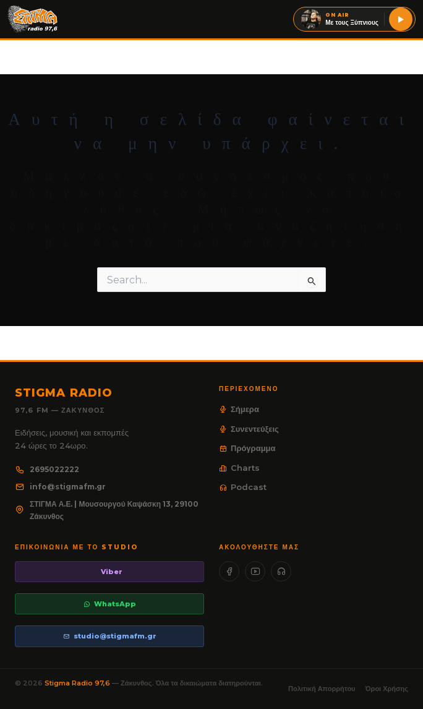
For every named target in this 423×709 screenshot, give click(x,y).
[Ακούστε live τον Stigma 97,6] (400, 19)
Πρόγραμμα (247, 448)
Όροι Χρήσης (386, 688)
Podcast (243, 487)
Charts (239, 468)
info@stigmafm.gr (60, 486)
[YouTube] (255, 571)
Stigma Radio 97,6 (78, 683)
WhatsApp (109, 603)
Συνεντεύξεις (249, 429)
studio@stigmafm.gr (109, 636)
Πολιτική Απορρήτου (322, 688)
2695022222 (47, 469)
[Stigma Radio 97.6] (32, 19)
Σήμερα (239, 409)
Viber (111, 571)
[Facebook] (229, 571)
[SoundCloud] (281, 571)
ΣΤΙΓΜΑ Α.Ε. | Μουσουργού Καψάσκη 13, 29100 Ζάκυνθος (107, 510)
